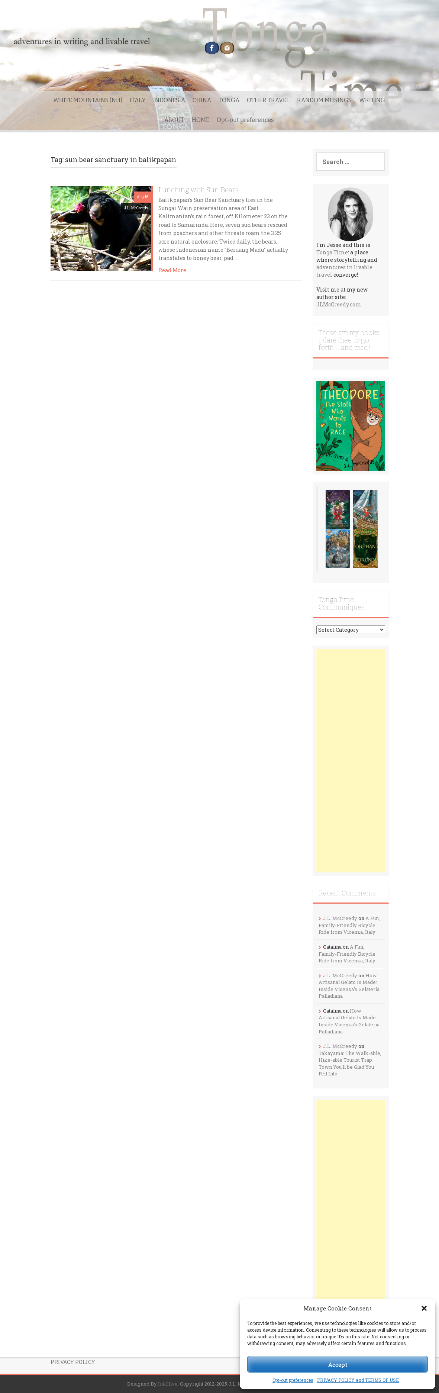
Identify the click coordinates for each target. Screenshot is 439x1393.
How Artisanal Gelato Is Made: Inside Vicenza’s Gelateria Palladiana (349, 986)
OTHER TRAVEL (268, 100)
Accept (337, 1364)
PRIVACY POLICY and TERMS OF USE (358, 1380)
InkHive (168, 1383)
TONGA (229, 100)
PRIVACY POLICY (73, 1361)
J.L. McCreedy (136, 208)
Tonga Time (332, 252)
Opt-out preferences (292, 1380)
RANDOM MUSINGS (324, 100)
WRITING (372, 100)
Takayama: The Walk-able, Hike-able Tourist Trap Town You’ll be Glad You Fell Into (350, 1063)
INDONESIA (169, 100)
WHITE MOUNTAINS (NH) (87, 100)
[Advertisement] (350, 760)
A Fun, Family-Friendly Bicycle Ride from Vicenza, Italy (349, 925)
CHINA (202, 100)
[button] (424, 1308)
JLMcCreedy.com (338, 304)
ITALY (138, 100)
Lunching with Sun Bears (198, 190)
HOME (200, 119)
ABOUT (174, 119)
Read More (172, 270)
